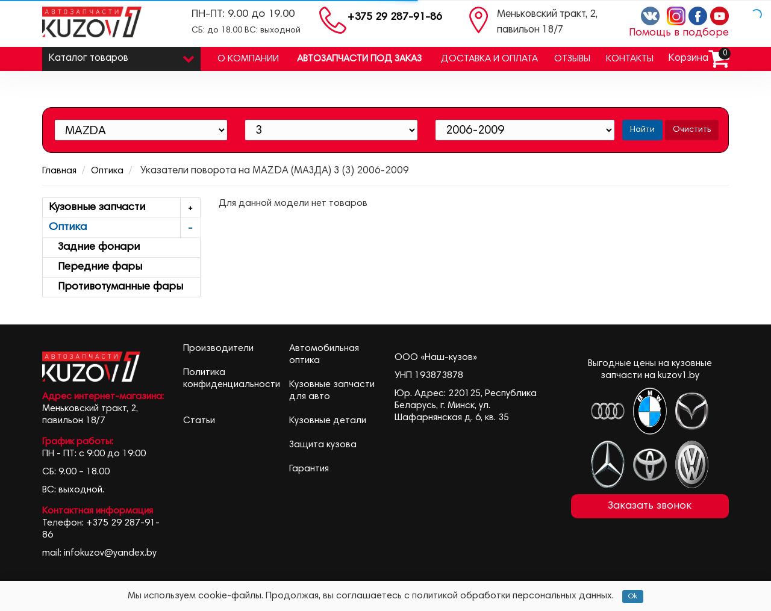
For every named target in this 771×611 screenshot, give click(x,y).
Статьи (199, 421)
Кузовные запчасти (124, 208)
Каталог (121, 55)
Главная (59, 171)
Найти (642, 130)
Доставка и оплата (489, 59)
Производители (218, 348)
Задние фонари (94, 247)
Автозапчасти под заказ (359, 59)
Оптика (107, 171)
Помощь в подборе (679, 33)
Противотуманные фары (116, 287)
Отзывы (572, 59)
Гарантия (309, 469)
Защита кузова (323, 445)
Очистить (692, 130)
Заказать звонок (649, 506)
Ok (632, 596)
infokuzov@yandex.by (110, 553)
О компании (248, 59)
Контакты (630, 59)
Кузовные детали (327, 421)
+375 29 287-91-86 (395, 17)
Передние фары (95, 267)
